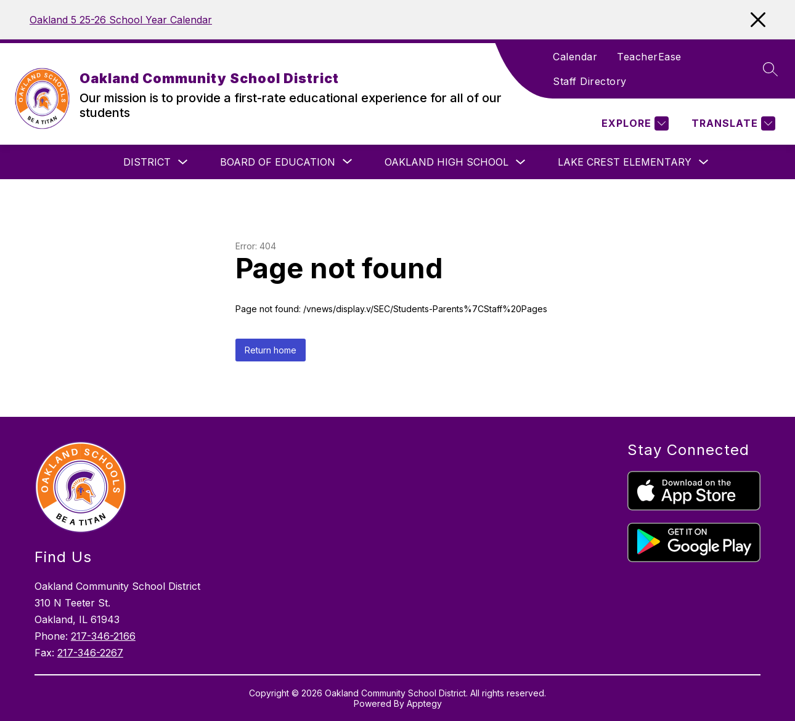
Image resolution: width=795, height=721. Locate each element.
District (147, 162)
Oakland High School (446, 162)
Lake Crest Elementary (624, 162)
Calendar (575, 56)
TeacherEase (649, 56)
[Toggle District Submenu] (183, 162)
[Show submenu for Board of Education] (277, 162)
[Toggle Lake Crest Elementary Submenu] (703, 162)
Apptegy (424, 703)
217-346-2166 (103, 636)
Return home (270, 350)
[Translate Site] (731, 123)
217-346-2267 (90, 652)
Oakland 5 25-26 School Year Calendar (121, 20)
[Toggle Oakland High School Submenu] (520, 162)
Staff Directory (590, 81)
